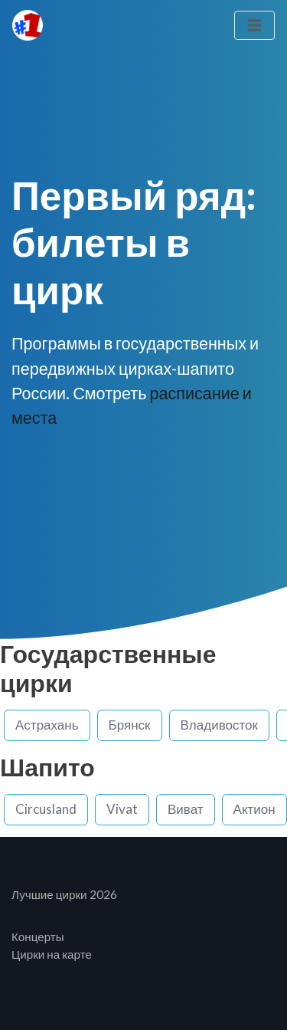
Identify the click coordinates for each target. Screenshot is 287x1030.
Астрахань (47, 725)
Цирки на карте (51, 954)
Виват (186, 809)
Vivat (122, 809)
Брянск (130, 725)
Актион (254, 809)
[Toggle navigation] (254, 26)
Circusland (46, 809)
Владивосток (219, 725)
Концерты (37, 936)
